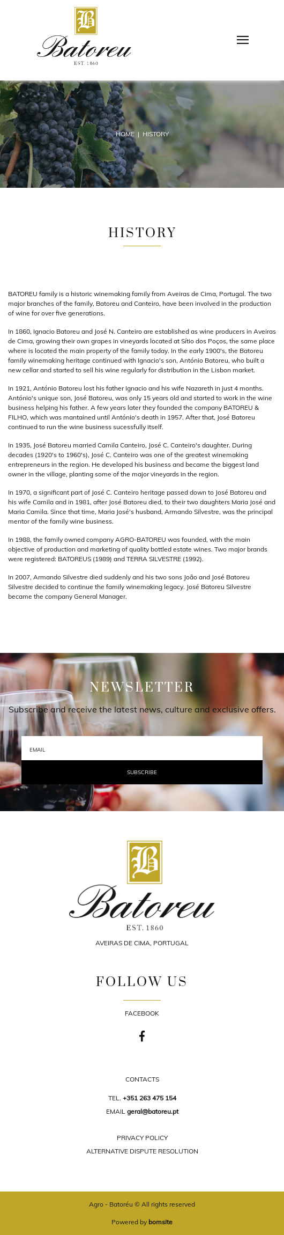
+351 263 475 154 (149, 1098)
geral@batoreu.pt (152, 1111)
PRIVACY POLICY (142, 1138)
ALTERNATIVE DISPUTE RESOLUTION (142, 1151)
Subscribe (142, 772)
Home (125, 134)
